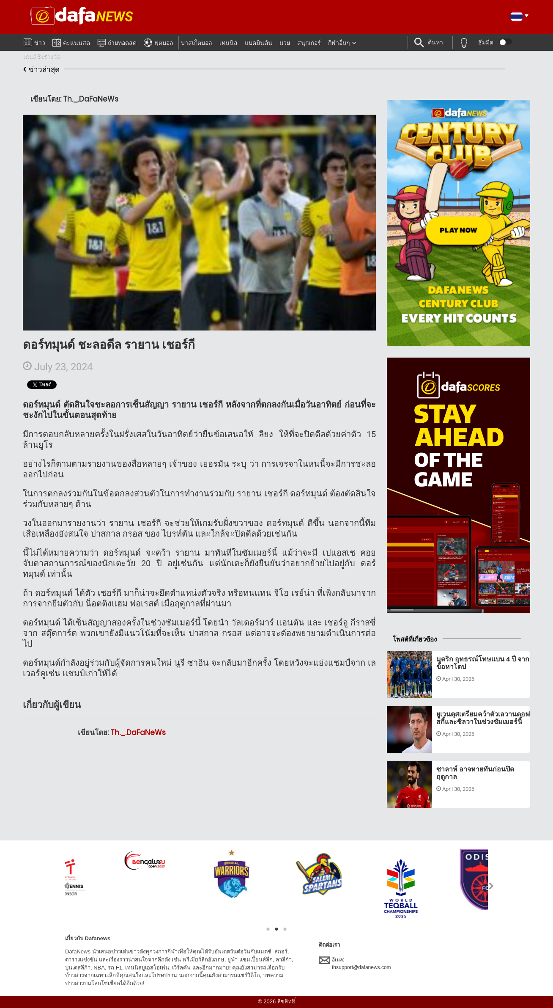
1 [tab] (268, 929)
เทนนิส (228, 42)
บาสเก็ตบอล (196, 42)
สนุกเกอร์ (309, 42)
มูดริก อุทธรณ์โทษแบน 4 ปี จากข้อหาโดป (482, 663)
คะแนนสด (71, 41)
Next (491, 886)
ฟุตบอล (158, 41)
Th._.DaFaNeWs (138, 732)
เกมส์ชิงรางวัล (42, 56)
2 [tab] (276, 929)
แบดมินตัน (258, 42)
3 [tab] (285, 929)
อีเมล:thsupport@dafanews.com (355, 963)
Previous (61, 886)
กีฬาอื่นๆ (339, 42)
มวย (284, 42)
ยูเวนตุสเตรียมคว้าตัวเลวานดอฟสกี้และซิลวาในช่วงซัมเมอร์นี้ (483, 718)
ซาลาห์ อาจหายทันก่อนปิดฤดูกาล (475, 773)
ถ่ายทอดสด (117, 41)
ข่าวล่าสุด (41, 69)
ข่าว (34, 41)
